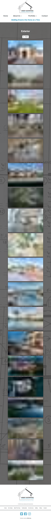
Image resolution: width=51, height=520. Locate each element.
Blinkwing (29, 518)
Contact (45, 16)
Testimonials (24, 507)
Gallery (36, 507)
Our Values (10, 507)
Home (5, 16)
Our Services (31, 507)
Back (25, 37)
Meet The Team (17, 507)
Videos (40, 507)
